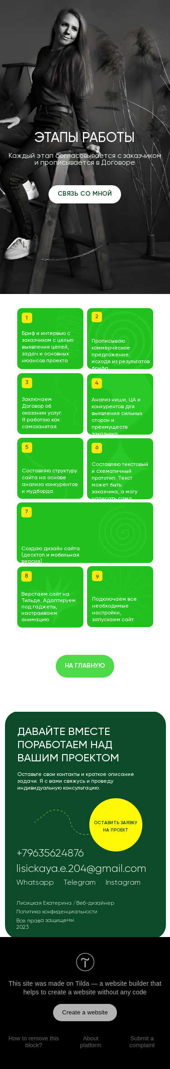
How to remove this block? (34, 1042)
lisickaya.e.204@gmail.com (81, 868)
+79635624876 (50, 853)
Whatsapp (35, 883)
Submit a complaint (142, 1042)
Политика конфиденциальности (56, 912)
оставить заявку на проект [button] (115, 826)
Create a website (85, 1012)
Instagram (123, 883)
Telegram (79, 883)
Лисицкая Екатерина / (46, 903)
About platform (91, 1042)
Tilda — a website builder (112, 983)
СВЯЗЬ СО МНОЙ (85, 194)
